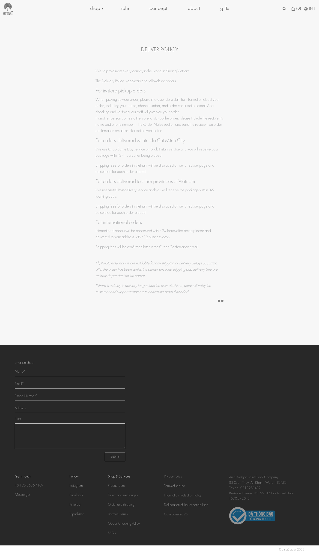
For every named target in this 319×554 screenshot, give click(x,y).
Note (18, 419)
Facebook (76, 495)
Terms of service (174, 486)
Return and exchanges (123, 495)
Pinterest (74, 505)
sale (124, 8)
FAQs (112, 533)
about (194, 8)
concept (158, 8)
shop (95, 8)
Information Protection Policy (183, 496)
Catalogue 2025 (176, 515)
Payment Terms (118, 514)
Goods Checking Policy (124, 524)
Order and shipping (121, 505)
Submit (114, 457)
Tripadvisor (76, 514)
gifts (224, 8)
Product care (116, 486)
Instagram (76, 486)
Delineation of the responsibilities (186, 505)
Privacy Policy (173, 477)
